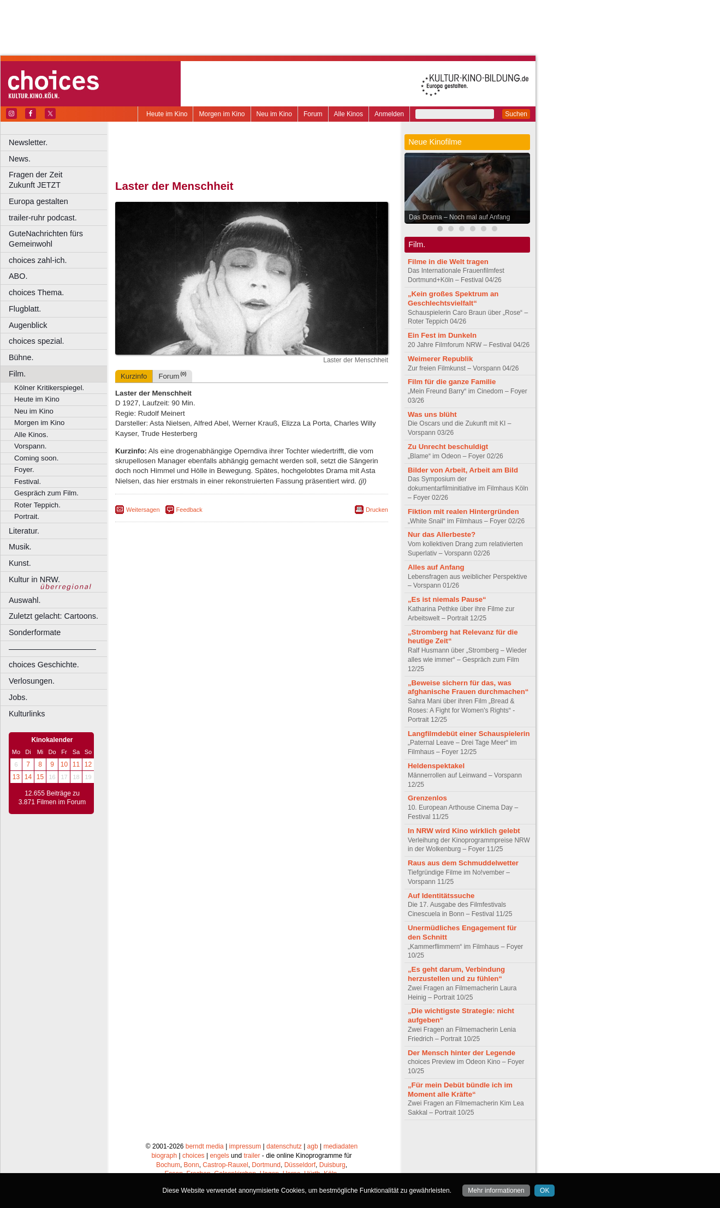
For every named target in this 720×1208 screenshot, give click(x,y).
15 (40, 777)
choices (193, 1155)
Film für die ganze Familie (452, 382)
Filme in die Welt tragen (448, 262)
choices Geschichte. (44, 664)
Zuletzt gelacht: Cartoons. (53, 616)
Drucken (377, 509)
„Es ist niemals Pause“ (447, 599)
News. (20, 158)
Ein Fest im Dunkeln (442, 335)
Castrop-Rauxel (225, 1165)
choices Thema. (36, 292)
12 (88, 764)
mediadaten (340, 1146)
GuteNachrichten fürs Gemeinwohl (46, 238)
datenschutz (284, 1146)
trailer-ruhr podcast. (43, 217)
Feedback (189, 509)
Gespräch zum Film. (46, 493)
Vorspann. (30, 446)
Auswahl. (24, 600)
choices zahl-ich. (38, 260)
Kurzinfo (134, 376)
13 (16, 777)
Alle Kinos (348, 114)
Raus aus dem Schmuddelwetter (463, 863)
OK (544, 1190)
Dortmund (266, 1165)
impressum (245, 1146)
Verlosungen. (32, 681)
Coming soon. (36, 458)
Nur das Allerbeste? (441, 534)
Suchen (516, 114)
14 (28, 777)
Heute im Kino (166, 114)
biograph (164, 1155)
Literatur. (24, 531)
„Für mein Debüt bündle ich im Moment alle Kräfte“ (460, 1089)
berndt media (205, 1146)
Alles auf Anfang (436, 567)
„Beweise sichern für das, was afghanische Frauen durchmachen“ (468, 687)
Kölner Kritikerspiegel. (49, 388)
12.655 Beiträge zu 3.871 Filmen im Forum (52, 798)
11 (76, 764)
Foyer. (24, 469)
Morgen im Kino (222, 114)
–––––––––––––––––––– (52, 648)
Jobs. (18, 697)
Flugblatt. (25, 308)
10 (64, 764)
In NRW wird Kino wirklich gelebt (464, 831)
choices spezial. (36, 341)
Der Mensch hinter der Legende (461, 1053)
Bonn (191, 1165)
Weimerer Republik (440, 359)
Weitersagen (143, 509)
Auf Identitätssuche (441, 896)
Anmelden (389, 114)
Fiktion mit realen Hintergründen (463, 511)
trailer (251, 1155)
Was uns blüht (432, 414)
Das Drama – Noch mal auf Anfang (459, 217)
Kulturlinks (27, 713)
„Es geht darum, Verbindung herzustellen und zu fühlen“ (456, 974)
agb (312, 1146)
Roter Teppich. (37, 505)
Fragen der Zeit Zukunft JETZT (59, 179)
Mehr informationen (496, 1190)
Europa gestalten (38, 201)
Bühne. (21, 357)
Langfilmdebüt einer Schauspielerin (469, 733)
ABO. (18, 276)
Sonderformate (35, 632)
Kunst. (20, 563)
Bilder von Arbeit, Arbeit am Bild (463, 470)
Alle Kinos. (31, 434)
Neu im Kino (274, 114)
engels (219, 1155)
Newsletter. (28, 142)
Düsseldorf (300, 1165)
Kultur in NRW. (34, 579)
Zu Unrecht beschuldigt (448, 446)
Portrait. (26, 516)
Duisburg (332, 1165)
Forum (313, 114)
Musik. (20, 546)
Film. (17, 373)
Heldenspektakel (436, 766)
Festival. (27, 481)
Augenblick (28, 325)
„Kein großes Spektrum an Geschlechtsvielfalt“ (453, 298)
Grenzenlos (427, 798)
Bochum (168, 1165)
